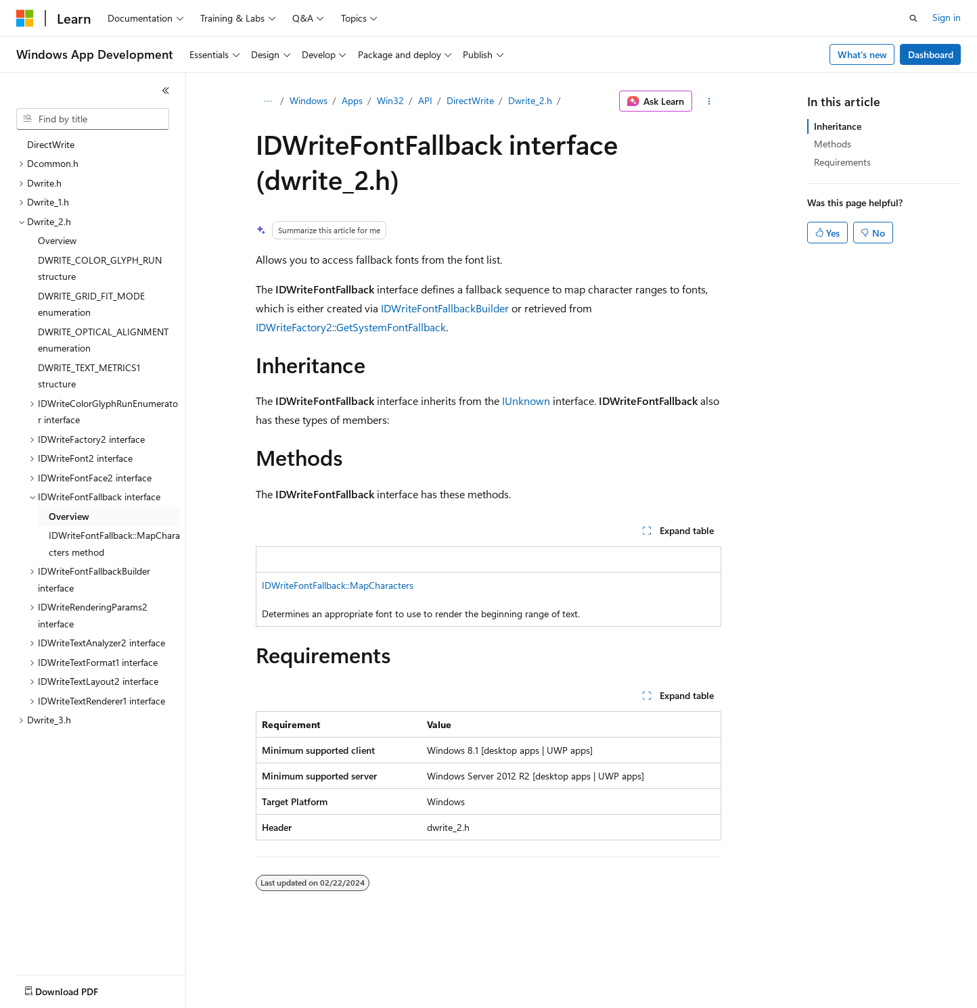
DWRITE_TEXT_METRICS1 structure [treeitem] (89, 376)
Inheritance (837, 126)
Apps (352, 100)
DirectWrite (470, 100)
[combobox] (92, 119)
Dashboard (930, 54)
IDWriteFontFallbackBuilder (445, 308)
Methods (832, 143)
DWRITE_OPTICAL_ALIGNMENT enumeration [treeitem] (103, 340)
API (425, 100)
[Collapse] (166, 90)
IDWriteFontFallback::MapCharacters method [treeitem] (114, 543)
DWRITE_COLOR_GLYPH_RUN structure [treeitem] (100, 268)
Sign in (946, 17)
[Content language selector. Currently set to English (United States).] (78, 988)
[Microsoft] (25, 18)
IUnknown (526, 400)
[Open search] (913, 18)
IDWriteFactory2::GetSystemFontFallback (351, 327)
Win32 (390, 100)
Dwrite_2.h (530, 100)
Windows (308, 100)
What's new (862, 54)
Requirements (842, 161)
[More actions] (709, 101)
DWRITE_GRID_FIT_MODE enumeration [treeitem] (91, 304)
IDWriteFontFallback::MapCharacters (337, 585)
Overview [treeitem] (57, 240)
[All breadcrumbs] (267, 101)
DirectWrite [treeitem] (50, 144)
